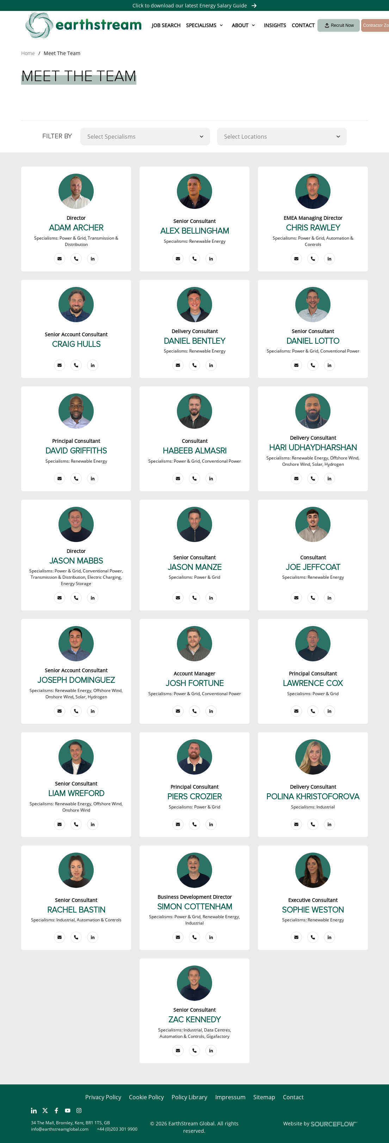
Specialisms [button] (201, 25)
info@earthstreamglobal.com (59, 1129)
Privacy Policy (103, 1097)
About (240, 25)
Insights (275, 25)
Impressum (230, 1097)
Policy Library (189, 1097)
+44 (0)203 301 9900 (117, 1129)
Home (28, 53)
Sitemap (264, 1097)
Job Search (166, 25)
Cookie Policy (146, 1097)
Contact (303, 25)
